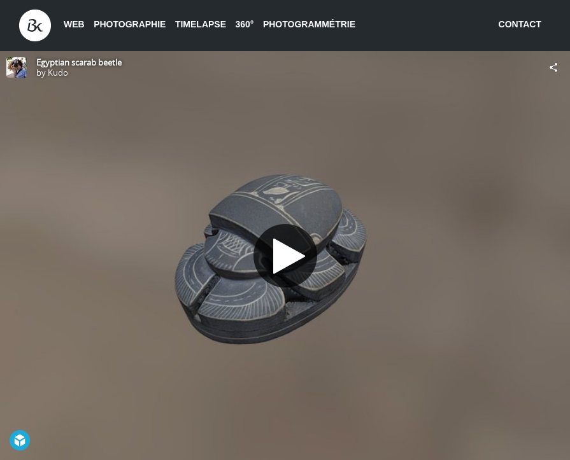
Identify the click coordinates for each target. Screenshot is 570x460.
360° (244, 24)
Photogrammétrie (309, 24)
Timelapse (200, 24)
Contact (520, 24)
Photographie (130, 24)
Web (74, 24)
